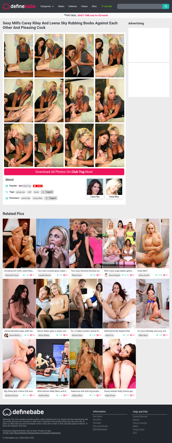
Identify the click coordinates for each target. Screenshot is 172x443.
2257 (135, 433)
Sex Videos (97, 416)
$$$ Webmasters (100, 429)
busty (36, 192)
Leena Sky (25, 198)
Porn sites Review (100, 426)
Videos (84, 6)
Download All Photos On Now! (64, 172)
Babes (61, 6)
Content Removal (140, 416)
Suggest (47, 192)
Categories (47, 6)
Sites (94, 6)
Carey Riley (37, 198)
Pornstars (97, 423)
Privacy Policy (139, 429)
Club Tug (25, 186)
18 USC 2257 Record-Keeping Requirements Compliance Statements (32, 433)
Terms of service (140, 423)
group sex (21, 192)
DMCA (135, 426)
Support (136, 419)
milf (29, 192)
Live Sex (106, 6)
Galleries (72, 6)
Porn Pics (97, 419)
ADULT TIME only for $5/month (92, 15)
